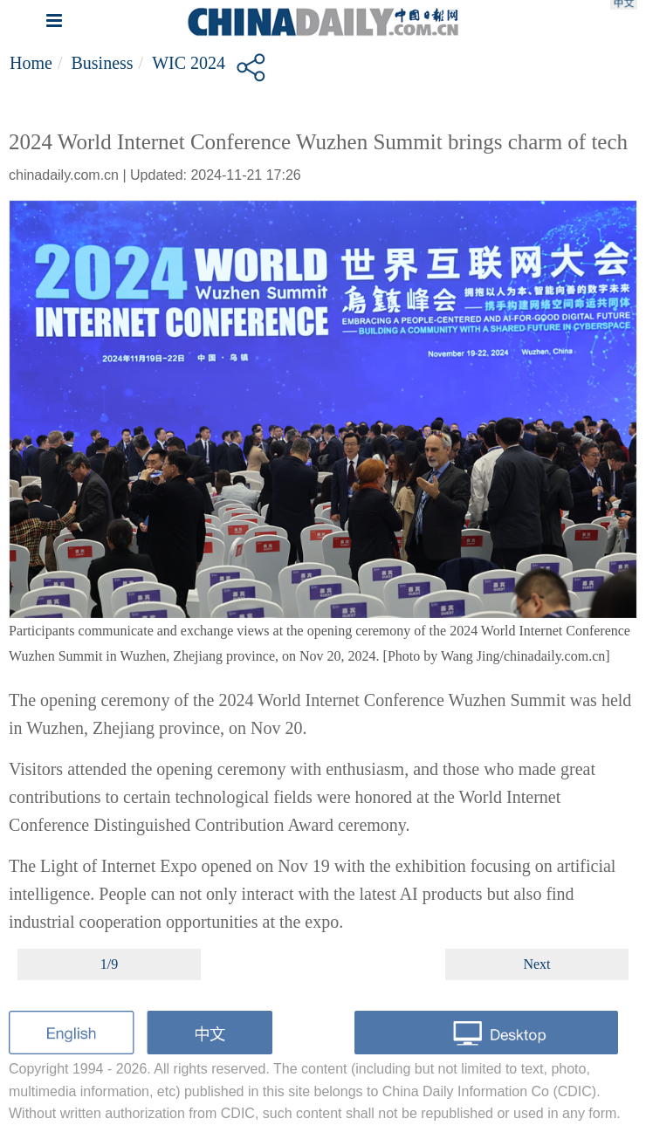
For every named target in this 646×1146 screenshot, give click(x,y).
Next (536, 964)
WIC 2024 (188, 62)
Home (31, 62)
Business (102, 62)
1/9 (109, 964)
